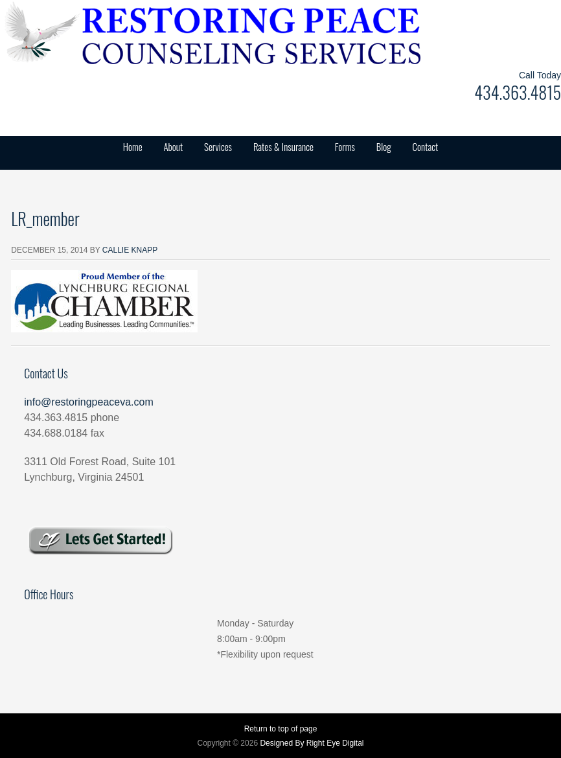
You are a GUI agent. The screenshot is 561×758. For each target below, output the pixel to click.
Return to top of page (280, 728)
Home (133, 146)
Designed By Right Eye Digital (311, 743)
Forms (345, 146)
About (173, 146)
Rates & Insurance (283, 146)
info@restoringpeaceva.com (88, 402)
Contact (426, 146)
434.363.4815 (517, 92)
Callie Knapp (129, 250)
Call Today (540, 75)
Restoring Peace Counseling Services (129, 32)
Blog (383, 146)
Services (218, 146)
